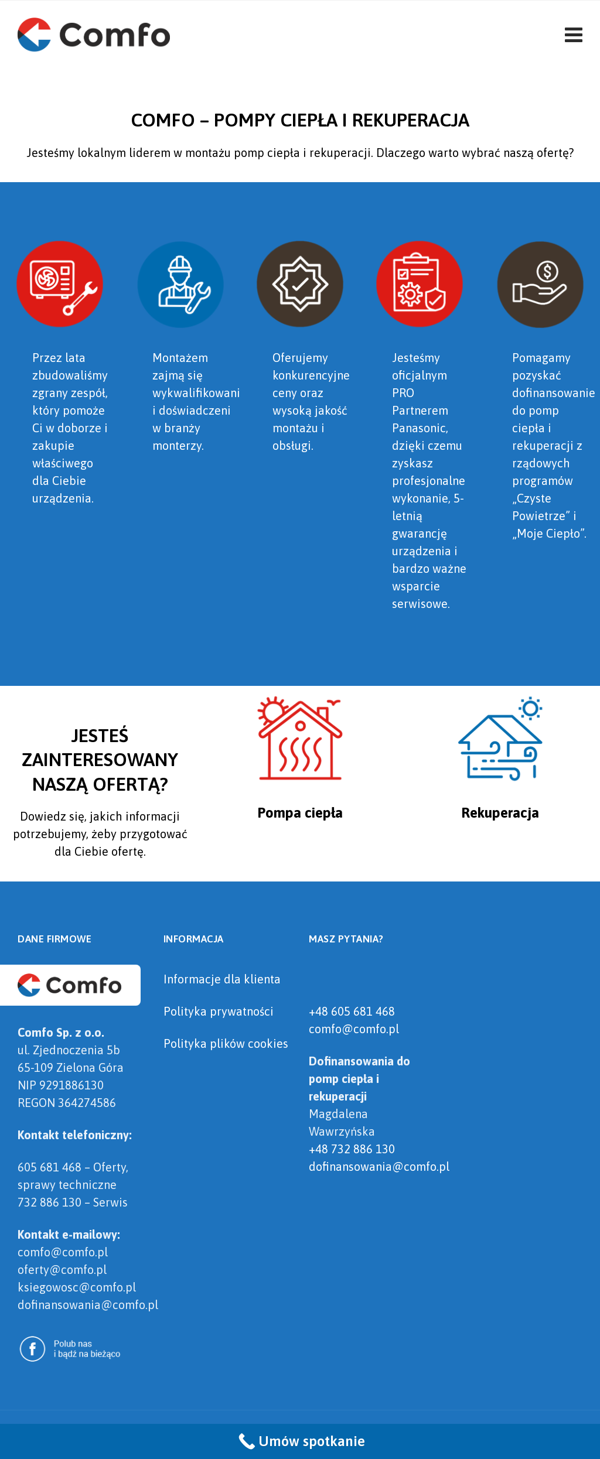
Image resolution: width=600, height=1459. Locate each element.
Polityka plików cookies (225, 1043)
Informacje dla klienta (222, 979)
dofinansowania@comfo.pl (379, 1166)
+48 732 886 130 (352, 1149)
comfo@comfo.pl (354, 1029)
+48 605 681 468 (352, 1011)
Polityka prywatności (218, 1011)
